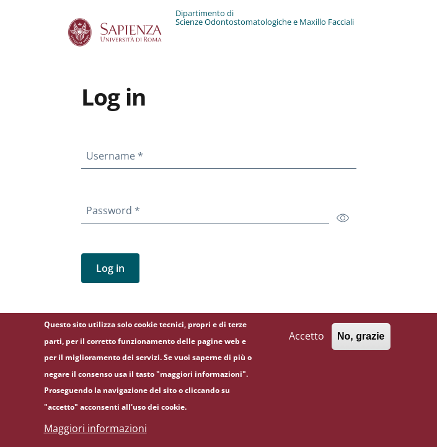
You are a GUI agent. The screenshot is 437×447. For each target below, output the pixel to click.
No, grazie (360, 343)
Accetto (306, 343)
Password (115, 208)
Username (117, 153)
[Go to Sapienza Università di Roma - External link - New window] (121, 32)
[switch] (342, 217)
